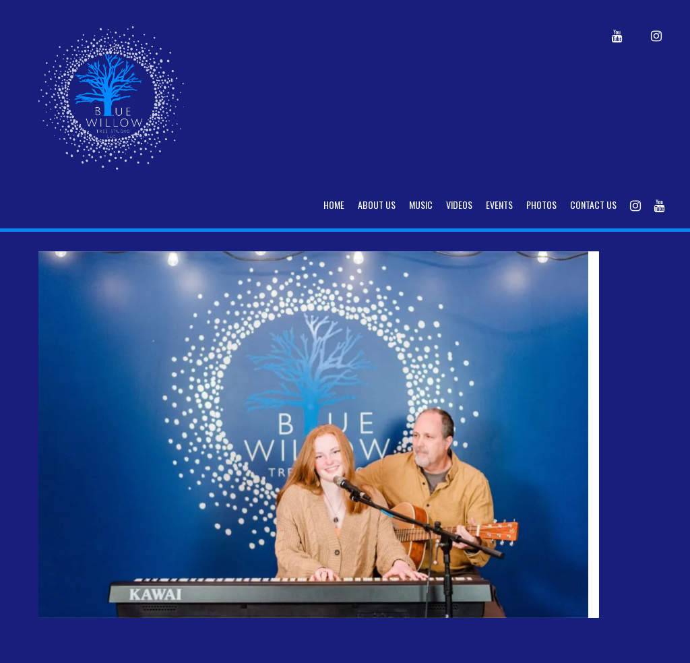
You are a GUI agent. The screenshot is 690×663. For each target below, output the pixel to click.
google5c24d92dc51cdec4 (104, 629)
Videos (459, 204)
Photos (541, 204)
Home (333, 204)
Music (421, 204)
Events (499, 204)
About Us (377, 204)
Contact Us (593, 204)
